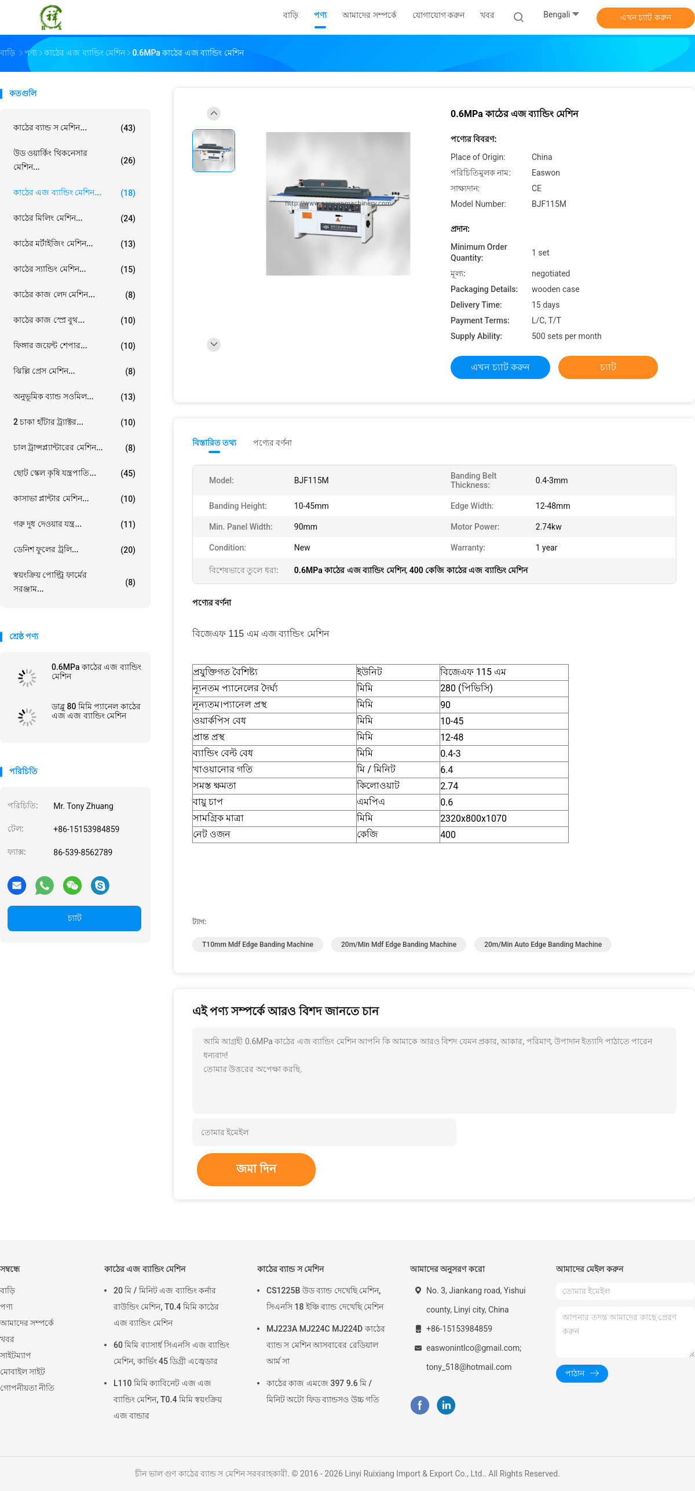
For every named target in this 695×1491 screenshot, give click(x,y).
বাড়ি (7, 1290)
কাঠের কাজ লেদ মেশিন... (74, 295)
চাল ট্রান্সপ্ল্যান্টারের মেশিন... (74, 448)
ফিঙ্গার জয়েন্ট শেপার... (74, 346)
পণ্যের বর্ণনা (272, 442)
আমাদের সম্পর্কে (27, 1323)
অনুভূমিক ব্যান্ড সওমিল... (74, 397)
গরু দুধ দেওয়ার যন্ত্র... (74, 524)
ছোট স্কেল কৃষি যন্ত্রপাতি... (74, 473)
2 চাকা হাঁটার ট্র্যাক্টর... (74, 422)
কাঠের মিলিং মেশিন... (74, 218)
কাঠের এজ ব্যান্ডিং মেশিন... (74, 193)
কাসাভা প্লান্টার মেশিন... (74, 499)
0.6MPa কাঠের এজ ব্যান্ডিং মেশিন (96, 671)
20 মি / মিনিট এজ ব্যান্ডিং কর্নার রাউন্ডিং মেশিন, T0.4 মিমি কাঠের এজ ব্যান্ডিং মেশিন (166, 1307)
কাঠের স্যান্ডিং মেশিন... (74, 269)
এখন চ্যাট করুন (645, 17)
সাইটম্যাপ (15, 1355)
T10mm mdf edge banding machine (257, 944)
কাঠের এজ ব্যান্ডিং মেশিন (144, 1269)
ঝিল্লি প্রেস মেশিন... (74, 371)
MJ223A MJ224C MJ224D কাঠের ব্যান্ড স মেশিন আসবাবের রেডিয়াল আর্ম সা (325, 1345)
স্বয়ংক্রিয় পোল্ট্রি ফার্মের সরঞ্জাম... (74, 581)
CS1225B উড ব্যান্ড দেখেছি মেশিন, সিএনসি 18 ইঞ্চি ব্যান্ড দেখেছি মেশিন (324, 1298)
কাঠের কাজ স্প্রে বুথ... (74, 320)
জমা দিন (256, 1169)
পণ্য (6, 1306)
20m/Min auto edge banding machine (543, 944)
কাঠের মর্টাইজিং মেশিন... (74, 244)
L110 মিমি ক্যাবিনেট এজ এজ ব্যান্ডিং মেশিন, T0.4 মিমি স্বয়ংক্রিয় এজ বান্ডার (168, 1399)
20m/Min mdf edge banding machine (398, 944)
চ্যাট (75, 918)
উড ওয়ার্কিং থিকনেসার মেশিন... (74, 160)
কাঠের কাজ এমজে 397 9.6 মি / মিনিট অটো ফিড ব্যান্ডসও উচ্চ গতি (322, 1391)
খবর (7, 1339)
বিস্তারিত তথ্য (214, 442)
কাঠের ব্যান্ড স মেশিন (290, 1269)
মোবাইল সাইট (22, 1371)
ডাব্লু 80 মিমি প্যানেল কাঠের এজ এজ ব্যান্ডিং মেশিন (96, 711)
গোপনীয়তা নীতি (27, 1387)
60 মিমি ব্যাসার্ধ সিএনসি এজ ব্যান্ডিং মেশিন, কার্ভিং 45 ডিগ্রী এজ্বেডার (171, 1353)
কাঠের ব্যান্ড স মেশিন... (74, 128)
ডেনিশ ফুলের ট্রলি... (74, 550)
